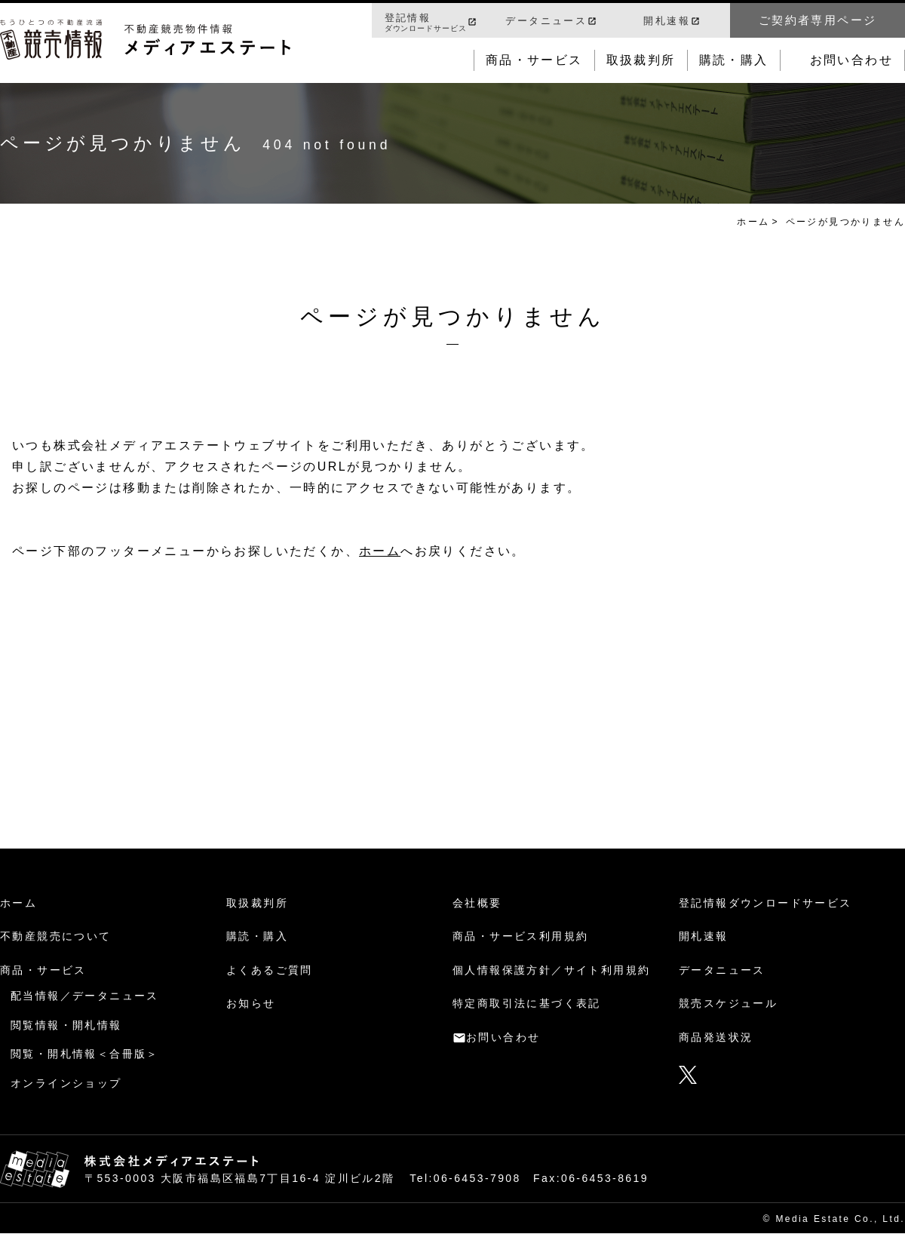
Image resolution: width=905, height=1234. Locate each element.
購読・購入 (733, 60)
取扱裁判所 (641, 60)
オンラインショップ (66, 1083)
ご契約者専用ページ (818, 20)
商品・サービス (534, 60)
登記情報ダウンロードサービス (765, 903)
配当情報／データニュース (85, 996)
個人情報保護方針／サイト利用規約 (551, 970)
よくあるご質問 (269, 970)
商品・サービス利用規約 (520, 936)
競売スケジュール (728, 1003)
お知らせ (251, 1003)
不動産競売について (56, 936)
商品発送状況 (716, 1037)
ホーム (753, 221)
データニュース (546, 20)
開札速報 (666, 20)
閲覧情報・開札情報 (66, 1025)
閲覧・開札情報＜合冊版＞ (85, 1054)
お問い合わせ (851, 60)
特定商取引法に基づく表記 (526, 1003)
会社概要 (477, 903)
